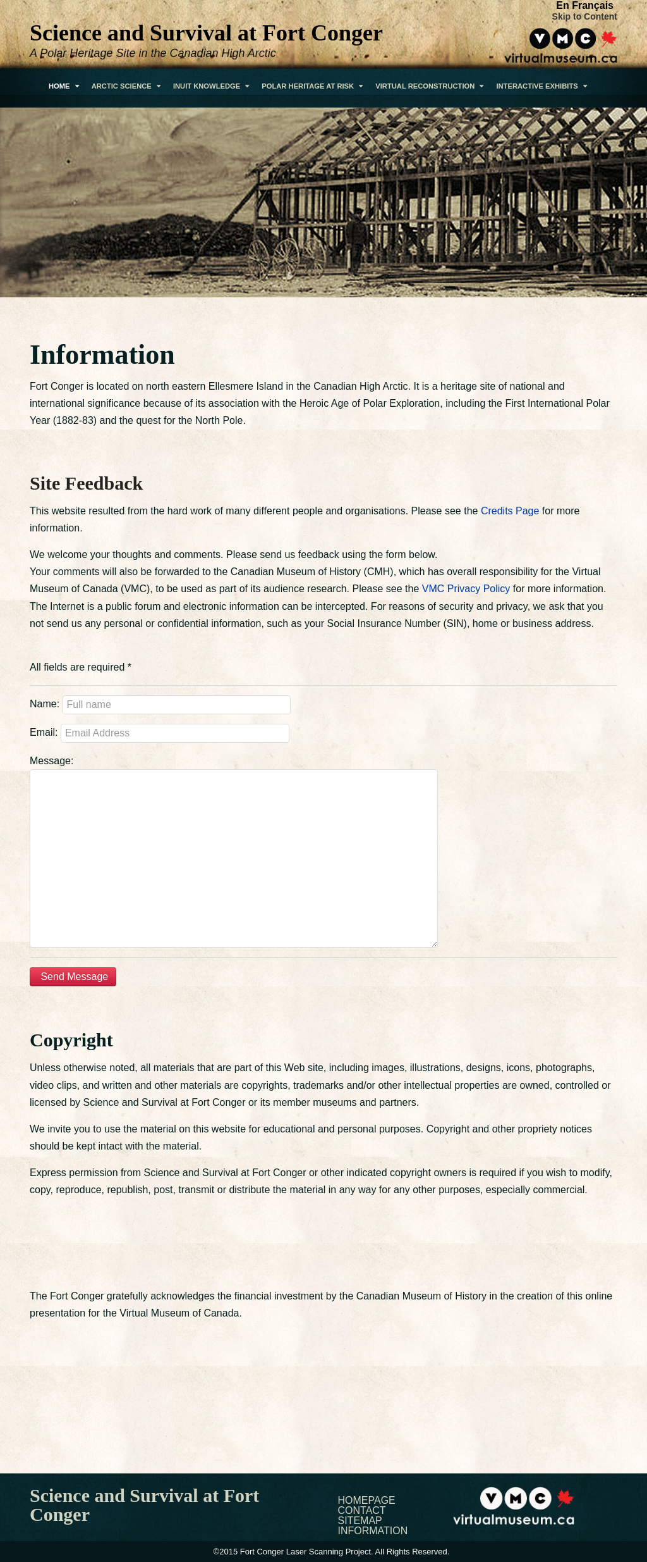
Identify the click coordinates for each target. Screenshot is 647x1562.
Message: (51, 760)
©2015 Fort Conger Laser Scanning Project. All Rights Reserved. (332, 1551)
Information (373, 1531)
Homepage (367, 1501)
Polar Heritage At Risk (312, 86)
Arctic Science (126, 86)
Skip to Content (584, 16)
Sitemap (360, 1521)
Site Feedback (86, 483)
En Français (585, 5)
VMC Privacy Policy (466, 588)
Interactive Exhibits (541, 86)
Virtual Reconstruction (429, 86)
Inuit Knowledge (211, 86)
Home (64, 86)
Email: (43, 732)
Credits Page (510, 510)
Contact (362, 1511)
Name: (44, 703)
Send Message (73, 976)
